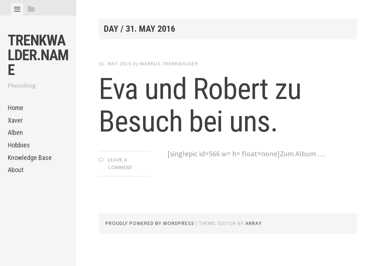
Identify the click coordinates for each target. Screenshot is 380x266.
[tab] (17, 9)
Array (253, 223)
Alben (15, 132)
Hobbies (19, 145)
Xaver (15, 120)
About (16, 170)
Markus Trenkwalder (169, 63)
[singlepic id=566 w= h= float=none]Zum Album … (246, 153)
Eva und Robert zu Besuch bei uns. (200, 105)
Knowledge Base (30, 157)
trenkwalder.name (38, 55)
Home (15, 108)
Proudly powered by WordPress (149, 223)
